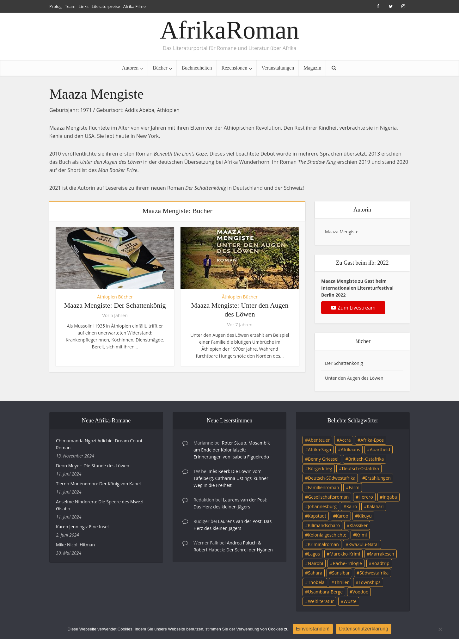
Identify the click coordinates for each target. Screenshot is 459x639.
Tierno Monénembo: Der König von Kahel (98, 484)
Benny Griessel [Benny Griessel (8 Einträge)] (323, 459)
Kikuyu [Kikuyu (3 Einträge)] (365, 516)
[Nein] (440, 629)
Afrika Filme (134, 6)
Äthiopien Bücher (115, 297)
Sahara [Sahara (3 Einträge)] (315, 573)
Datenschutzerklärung (364, 628)
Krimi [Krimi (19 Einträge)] (361, 535)
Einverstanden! (313, 628)
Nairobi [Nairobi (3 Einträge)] (315, 563)
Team (70, 6)
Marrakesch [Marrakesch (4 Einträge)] (382, 554)
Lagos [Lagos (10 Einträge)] (314, 554)
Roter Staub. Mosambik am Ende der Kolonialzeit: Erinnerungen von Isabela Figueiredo (231, 450)
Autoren (130, 68)
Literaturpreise (106, 6)
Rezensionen (234, 68)
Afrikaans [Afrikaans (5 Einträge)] (350, 449)
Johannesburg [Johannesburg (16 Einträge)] (322, 506)
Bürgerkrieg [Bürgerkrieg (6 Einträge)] (320, 468)
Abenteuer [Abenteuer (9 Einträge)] (319, 440)
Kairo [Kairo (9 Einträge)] (351, 506)
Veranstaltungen (277, 68)
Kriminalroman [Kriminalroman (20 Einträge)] (323, 544)
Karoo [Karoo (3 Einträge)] (342, 516)
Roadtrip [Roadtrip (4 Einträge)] (380, 563)
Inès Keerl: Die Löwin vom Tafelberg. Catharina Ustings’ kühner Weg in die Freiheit (230, 478)
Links (84, 6)
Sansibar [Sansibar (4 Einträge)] (341, 573)
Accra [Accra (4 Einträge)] (345, 440)
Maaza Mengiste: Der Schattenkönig (115, 305)
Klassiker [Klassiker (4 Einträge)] (359, 525)
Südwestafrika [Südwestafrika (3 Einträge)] (374, 573)
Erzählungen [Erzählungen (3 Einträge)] (378, 478)
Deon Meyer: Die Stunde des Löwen (92, 466)
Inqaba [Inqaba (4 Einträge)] (390, 497)
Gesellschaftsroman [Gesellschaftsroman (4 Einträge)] (328, 497)
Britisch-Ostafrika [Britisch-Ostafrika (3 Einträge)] (366, 459)
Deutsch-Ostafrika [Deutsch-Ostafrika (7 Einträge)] (360, 468)
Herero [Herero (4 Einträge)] (365, 497)
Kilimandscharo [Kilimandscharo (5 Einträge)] (324, 525)
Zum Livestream (353, 307)
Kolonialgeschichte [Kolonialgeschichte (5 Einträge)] (327, 535)
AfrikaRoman (229, 30)
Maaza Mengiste (341, 232)
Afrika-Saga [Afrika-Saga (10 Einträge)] (319, 449)
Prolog (55, 6)
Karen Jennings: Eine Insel (82, 527)
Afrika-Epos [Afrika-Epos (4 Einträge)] (372, 440)
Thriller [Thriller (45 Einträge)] (341, 582)
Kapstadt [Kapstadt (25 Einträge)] (317, 516)
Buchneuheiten (196, 68)
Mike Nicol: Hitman (75, 545)
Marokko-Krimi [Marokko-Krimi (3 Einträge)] (345, 554)
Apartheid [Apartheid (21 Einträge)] (380, 449)
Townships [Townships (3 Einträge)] (369, 582)
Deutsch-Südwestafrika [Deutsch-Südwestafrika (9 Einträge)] (331, 478)
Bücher (160, 68)
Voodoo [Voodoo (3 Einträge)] (360, 592)
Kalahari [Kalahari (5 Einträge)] (375, 506)
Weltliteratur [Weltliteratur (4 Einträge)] (321, 601)
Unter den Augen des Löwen (354, 378)
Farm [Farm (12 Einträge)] (354, 487)
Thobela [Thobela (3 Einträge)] (316, 582)
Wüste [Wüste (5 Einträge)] (350, 601)
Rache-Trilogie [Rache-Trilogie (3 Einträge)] (347, 563)
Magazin (312, 68)
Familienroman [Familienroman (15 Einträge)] (323, 487)
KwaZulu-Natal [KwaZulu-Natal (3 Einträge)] (363, 544)
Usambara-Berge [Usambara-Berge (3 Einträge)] (325, 592)
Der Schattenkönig (344, 363)
